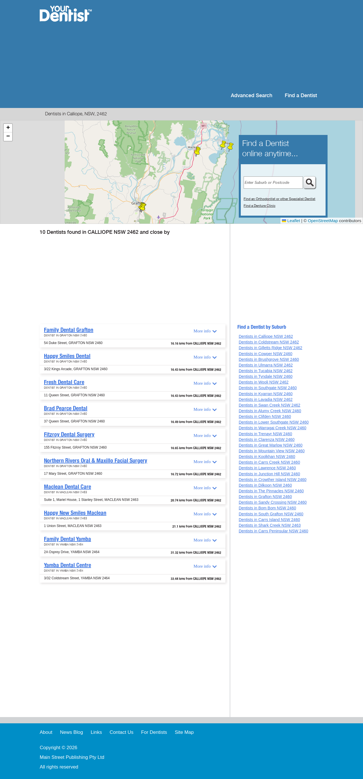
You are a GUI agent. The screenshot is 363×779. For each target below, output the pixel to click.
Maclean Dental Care (67, 486)
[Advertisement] (218, 45)
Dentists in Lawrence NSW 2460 (267, 468)
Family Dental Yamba (67, 539)
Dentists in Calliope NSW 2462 (266, 336)
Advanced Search (251, 95)
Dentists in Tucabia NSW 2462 (266, 370)
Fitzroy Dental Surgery (69, 434)
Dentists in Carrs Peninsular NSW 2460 (273, 531)
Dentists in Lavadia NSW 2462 (266, 399)
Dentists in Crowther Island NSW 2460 (273, 479)
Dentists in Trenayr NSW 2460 (265, 434)
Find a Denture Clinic (259, 206)
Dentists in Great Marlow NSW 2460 (271, 445)
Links (96, 732)
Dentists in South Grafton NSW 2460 (271, 514)
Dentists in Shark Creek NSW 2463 (270, 525)
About (46, 732)
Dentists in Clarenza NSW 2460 (267, 439)
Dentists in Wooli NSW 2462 (264, 382)
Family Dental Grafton (68, 329)
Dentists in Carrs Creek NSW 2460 (269, 462)
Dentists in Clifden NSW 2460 (265, 416)
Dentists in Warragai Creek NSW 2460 (272, 428)
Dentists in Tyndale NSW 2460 (266, 376)
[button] (142, 208)
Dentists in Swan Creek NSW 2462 (269, 405)
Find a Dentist (301, 95)
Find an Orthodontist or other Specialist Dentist (279, 199)
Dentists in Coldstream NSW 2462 (269, 342)
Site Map (184, 732)
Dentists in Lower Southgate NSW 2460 (274, 422)
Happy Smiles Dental (67, 356)
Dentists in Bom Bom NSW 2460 (267, 508)
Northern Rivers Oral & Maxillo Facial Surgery (95, 460)
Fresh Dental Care (64, 382)
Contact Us (121, 732)
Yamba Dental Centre (67, 565)
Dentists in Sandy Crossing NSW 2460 (273, 502)
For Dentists (154, 732)
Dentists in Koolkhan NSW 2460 (267, 456)
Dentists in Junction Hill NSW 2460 (269, 474)
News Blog (71, 732)
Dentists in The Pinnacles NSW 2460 (271, 491)
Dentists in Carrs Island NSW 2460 (269, 519)
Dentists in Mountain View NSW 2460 (272, 451)
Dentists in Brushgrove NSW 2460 (269, 359)
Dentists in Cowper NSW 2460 (265, 353)
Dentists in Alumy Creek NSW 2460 (270, 411)
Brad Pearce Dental (65, 408)
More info (202, 331)
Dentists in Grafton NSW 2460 (265, 496)
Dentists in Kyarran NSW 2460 (266, 393)
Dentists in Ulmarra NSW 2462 (266, 365)
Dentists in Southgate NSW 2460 (268, 388)
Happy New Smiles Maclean (75, 512)
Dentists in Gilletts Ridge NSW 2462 (270, 347)
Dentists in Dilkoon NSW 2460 (265, 485)
